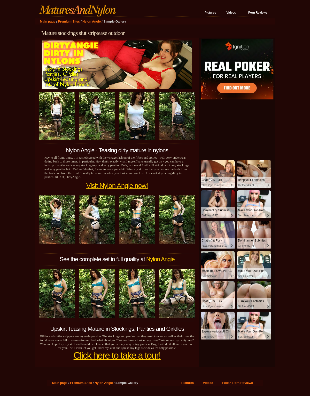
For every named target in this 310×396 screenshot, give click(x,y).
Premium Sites (69, 21)
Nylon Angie (92, 21)
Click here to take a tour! (117, 355)
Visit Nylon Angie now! (117, 185)
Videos (231, 12)
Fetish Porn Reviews (237, 383)
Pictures (210, 12)
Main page (47, 21)
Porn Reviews (257, 12)
